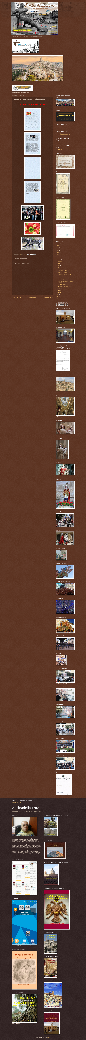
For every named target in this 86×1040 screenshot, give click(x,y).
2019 (58, 294)
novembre (60, 257)
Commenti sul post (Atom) (21, 299)
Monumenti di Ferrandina (16, 802)
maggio (59, 268)
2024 (58, 247)
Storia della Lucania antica (63, 284)
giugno (59, 267)
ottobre (59, 259)
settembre (60, 261)
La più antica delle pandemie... (64, 279)
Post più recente (16, 297)
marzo (59, 290)
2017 (58, 298)
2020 (58, 254)
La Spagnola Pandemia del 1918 (64, 286)
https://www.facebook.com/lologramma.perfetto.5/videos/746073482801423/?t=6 (65, 127)
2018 (58, 296)
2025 (58, 245)
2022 (58, 250)
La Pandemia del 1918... (62, 270)
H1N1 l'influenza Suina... (62, 276)
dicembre (60, 256)
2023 (58, 248)
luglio (59, 265)
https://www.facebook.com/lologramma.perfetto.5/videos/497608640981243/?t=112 (65, 134)
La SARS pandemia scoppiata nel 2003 (65, 277)
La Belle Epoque (59, 149)
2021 (58, 252)
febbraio (59, 292)
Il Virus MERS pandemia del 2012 (64, 274)
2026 (58, 243)
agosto (59, 263)
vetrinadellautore (25, 807)
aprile (59, 288)
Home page (32, 297)
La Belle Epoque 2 (59, 142)
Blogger (48, 1037)
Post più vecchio (48, 297)
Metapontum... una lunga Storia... (64, 272)
